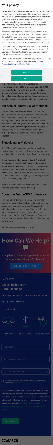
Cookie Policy (25, 64)
